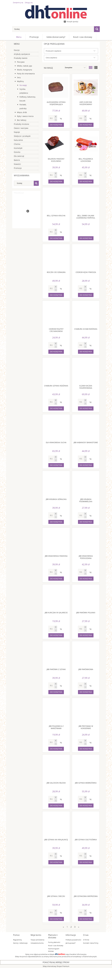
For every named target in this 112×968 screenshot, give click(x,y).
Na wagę (23, 85)
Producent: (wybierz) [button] (53, 51)
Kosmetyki (18, 148)
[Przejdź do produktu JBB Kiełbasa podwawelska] (86, 484)
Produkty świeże (20, 58)
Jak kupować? (71, 943)
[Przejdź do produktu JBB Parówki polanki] (86, 598)
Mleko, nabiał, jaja (24, 66)
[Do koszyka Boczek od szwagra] (56, 295)
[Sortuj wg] (75, 67)
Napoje (17, 132)
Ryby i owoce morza (25, 116)
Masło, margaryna (24, 69)
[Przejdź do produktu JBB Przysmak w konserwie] (86, 711)
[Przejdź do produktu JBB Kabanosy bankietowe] (86, 428)
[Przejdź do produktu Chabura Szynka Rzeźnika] (56, 371)
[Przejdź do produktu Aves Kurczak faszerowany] (86, 87)
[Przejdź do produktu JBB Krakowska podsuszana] (86, 541)
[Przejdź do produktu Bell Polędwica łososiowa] (86, 144)
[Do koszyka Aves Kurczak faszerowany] (86, 125)
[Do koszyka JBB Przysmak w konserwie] (86, 749)
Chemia (17, 144)
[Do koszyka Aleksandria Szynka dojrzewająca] (56, 125)
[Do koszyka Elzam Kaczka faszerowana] (86, 408)
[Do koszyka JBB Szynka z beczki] (56, 919)
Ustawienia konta (37, 943)
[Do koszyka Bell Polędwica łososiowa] (86, 182)
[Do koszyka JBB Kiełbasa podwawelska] (86, 522)
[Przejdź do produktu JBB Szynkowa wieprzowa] (86, 881)
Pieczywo (20, 62)
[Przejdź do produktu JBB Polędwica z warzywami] (56, 711)
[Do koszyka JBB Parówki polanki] (86, 635)
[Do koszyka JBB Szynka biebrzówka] (86, 806)
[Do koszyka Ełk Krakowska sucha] (56, 465)
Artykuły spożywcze (22, 54)
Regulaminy (17, 940)
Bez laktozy (21, 120)
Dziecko (17, 152)
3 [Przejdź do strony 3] (74, 927)
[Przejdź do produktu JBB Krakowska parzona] (56, 541)
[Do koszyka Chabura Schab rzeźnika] (86, 352)
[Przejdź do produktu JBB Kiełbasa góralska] (56, 484)
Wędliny (20, 81)
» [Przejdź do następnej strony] (78, 927)
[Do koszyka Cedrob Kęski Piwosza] (86, 295)
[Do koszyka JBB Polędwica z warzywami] (56, 749)
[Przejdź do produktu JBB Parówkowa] (86, 654)
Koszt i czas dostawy (55, 945)
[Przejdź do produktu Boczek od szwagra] (56, 257)
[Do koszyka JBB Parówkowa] (86, 692)
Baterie (17, 160)
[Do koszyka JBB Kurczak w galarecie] (56, 635)
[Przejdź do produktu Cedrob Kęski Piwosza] (86, 257)
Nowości (17, 164)
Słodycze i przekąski (22, 136)
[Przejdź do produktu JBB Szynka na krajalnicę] (56, 825)
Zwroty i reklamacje (20, 943)
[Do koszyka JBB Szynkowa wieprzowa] (86, 919)
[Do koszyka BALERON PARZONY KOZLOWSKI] (56, 182)
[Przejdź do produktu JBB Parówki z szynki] (56, 654)
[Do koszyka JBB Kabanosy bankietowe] (86, 465)
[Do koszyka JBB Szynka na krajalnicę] (56, 862)
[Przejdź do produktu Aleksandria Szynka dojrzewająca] (56, 87)
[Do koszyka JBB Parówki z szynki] (56, 692)
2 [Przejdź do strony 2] (71, 927)
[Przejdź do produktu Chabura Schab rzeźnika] (86, 314)
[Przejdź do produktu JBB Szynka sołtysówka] (86, 825)
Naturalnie (18, 140)
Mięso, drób (22, 112)
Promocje (18, 168)
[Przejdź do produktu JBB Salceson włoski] (56, 768)
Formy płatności (54, 942)
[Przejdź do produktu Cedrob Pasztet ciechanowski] (56, 314)
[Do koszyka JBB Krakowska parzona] (56, 578)
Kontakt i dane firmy (90, 943)
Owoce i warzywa (21, 128)
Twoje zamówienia (37, 940)
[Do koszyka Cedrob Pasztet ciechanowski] (56, 352)
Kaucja (17, 50)
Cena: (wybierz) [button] (51, 57)
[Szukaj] (97, 29)
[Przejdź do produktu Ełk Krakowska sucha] (56, 428)
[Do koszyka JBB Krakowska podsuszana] (86, 578)
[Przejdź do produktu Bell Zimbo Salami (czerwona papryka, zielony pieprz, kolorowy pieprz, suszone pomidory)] (86, 201)
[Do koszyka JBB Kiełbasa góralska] (56, 522)
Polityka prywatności (73, 940)
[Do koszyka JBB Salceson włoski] (56, 806)
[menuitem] (18, 37)
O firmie (86, 940)
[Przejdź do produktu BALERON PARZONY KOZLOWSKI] (56, 144)
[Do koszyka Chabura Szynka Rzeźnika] (56, 408)
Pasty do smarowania (26, 73)
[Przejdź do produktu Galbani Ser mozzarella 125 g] (26, 221)
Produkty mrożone (21, 124)
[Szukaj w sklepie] (53, 29)
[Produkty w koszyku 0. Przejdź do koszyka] (71, 21)
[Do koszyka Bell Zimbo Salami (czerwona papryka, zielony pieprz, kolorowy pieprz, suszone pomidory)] (86, 238)
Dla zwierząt (19, 156)
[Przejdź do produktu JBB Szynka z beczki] (56, 881)
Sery (19, 77)
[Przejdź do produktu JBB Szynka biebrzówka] (86, 768)
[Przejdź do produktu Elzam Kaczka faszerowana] (86, 371)
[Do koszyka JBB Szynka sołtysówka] (86, 862)
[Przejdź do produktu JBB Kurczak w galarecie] (56, 598)
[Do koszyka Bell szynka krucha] (56, 238)
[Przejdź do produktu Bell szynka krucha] (56, 201)
